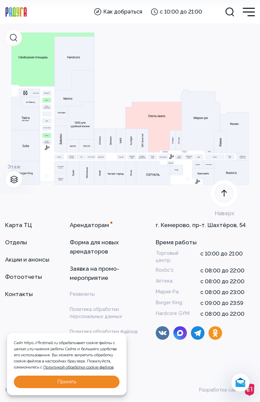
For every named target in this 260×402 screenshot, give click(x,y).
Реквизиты (82, 294)
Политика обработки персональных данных (96, 313)
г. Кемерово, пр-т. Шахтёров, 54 (201, 225)
